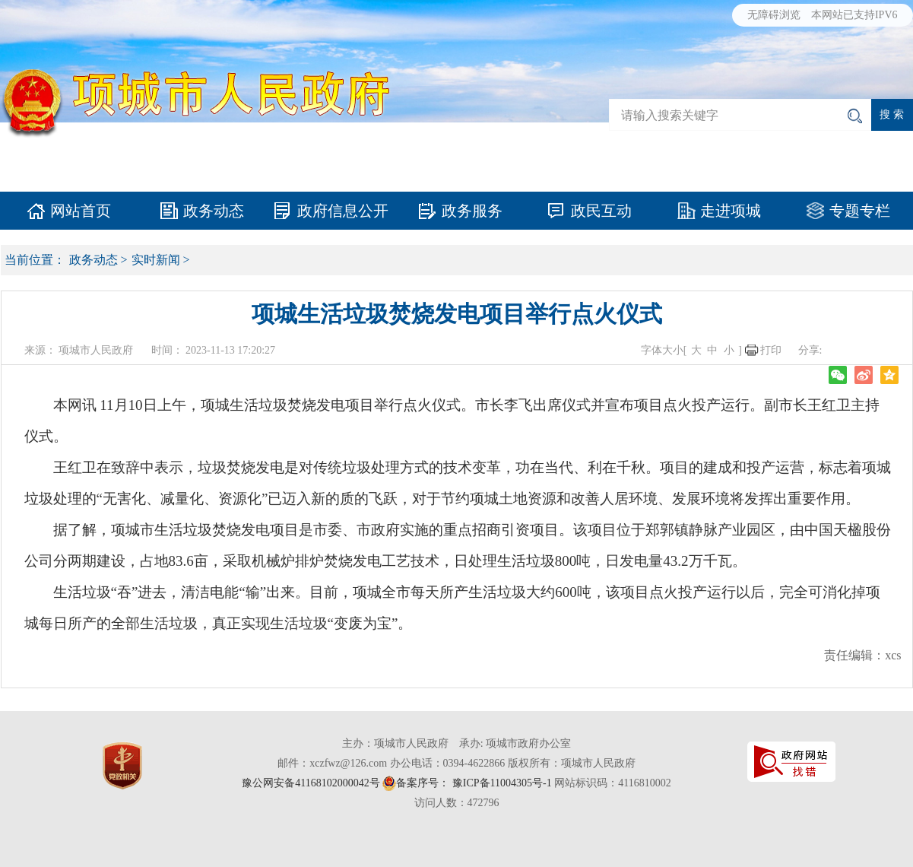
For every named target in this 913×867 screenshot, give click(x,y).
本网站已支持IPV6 (854, 15)
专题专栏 (859, 210)
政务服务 (472, 210)
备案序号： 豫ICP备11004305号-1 (473, 783)
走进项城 (730, 210)
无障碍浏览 (773, 15)
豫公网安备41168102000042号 (310, 783)
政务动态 (213, 210)
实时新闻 (156, 259)
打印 (770, 350)
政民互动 (601, 210)
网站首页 (80, 210)
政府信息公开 (342, 210)
